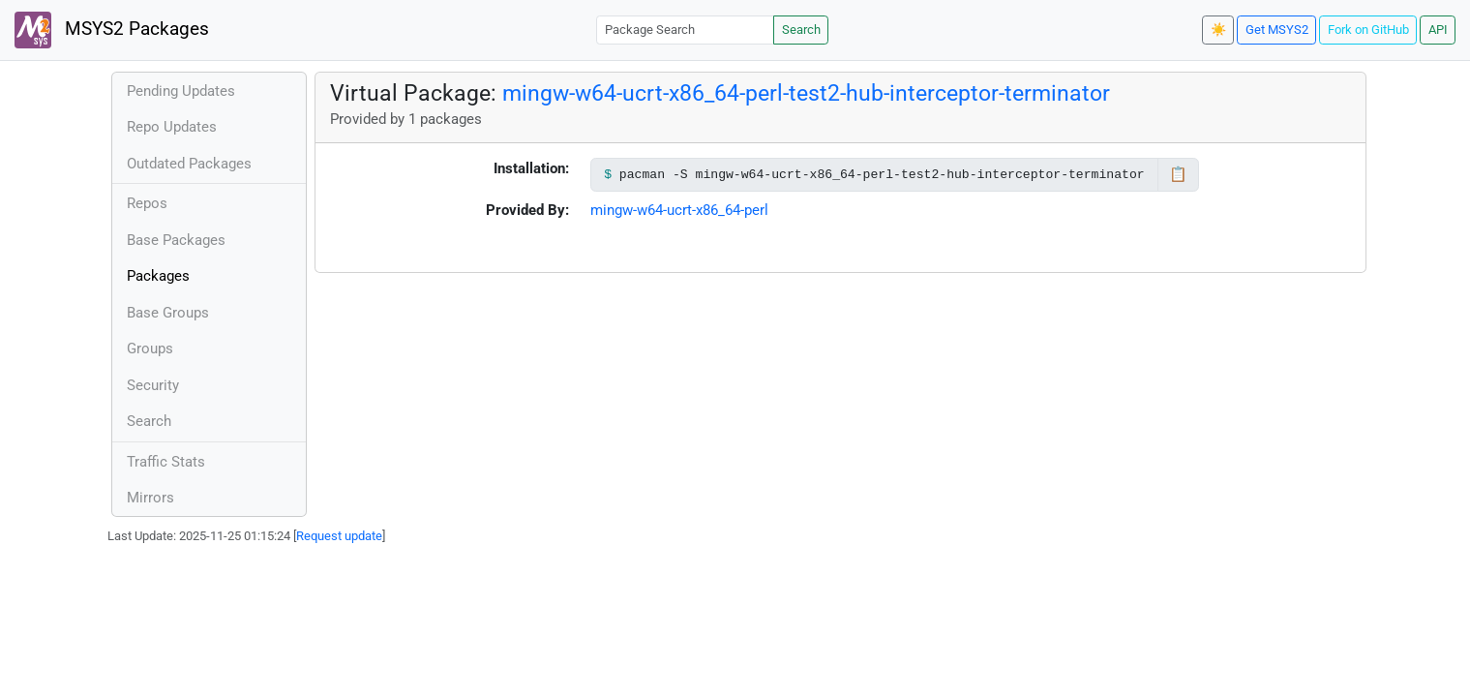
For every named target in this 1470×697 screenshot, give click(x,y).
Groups (150, 348)
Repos (147, 203)
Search (801, 29)
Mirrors (150, 497)
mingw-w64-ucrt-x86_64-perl (679, 210)
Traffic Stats (166, 461)
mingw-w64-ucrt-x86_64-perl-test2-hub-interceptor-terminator (806, 93)
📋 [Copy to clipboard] (1178, 174)
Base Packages (176, 240)
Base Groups (168, 312)
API (1438, 29)
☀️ (1218, 29)
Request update (339, 536)
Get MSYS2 (1276, 29)
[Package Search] (685, 29)
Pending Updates (181, 91)
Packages (158, 276)
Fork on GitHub (1368, 29)
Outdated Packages (189, 163)
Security (153, 385)
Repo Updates (172, 127)
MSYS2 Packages (112, 30)
